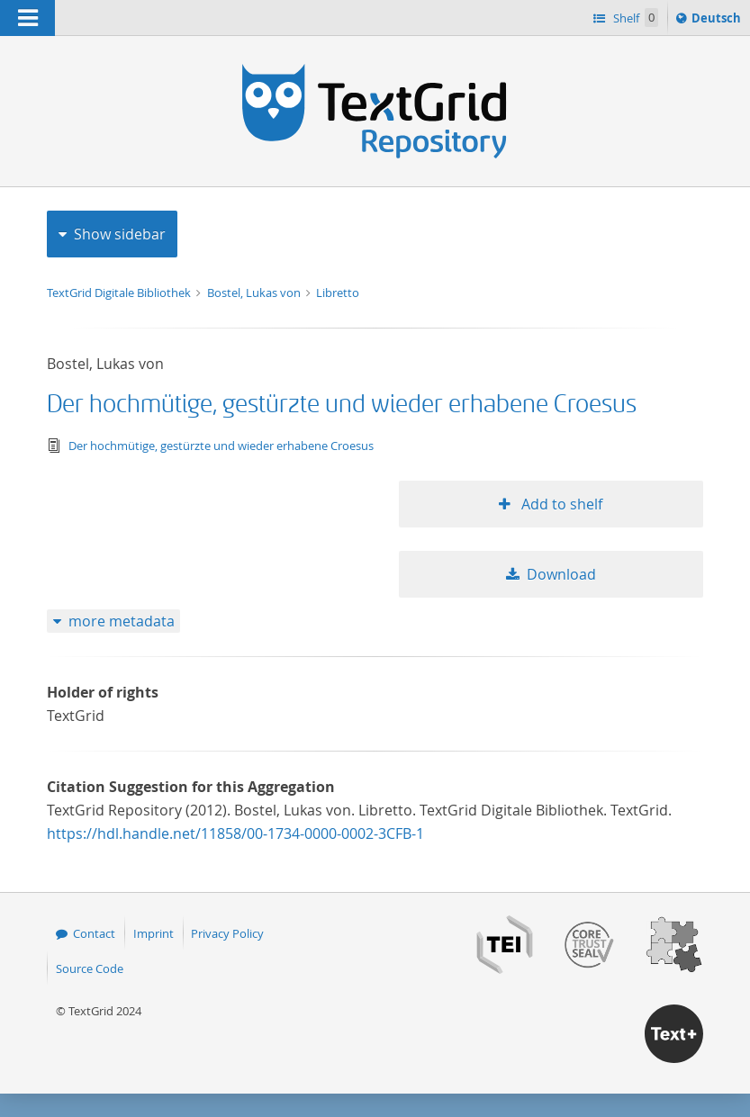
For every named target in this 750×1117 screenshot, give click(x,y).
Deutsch (718, 20)
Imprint (153, 933)
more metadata (121, 621)
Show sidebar (120, 234)
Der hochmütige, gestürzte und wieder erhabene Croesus (342, 405)
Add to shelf (560, 504)
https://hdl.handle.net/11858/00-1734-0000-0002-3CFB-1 (235, 833)
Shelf (634, 17)
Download (561, 574)
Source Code (89, 968)
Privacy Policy (227, 933)
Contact (94, 933)
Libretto (337, 292)
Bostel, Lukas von (255, 292)
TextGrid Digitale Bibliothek (120, 292)
